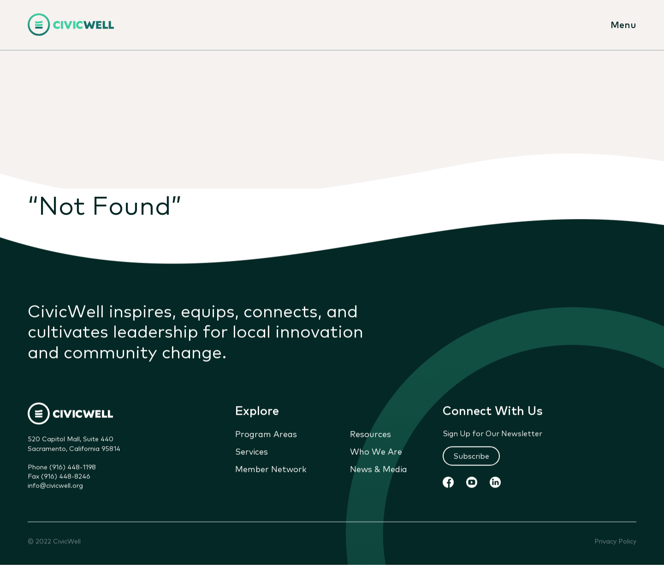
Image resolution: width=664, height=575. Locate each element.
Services (251, 452)
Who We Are (376, 452)
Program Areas (266, 434)
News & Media (378, 469)
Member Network (271, 469)
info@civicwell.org (55, 486)
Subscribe (471, 456)
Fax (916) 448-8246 (59, 476)
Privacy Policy (615, 542)
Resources (370, 434)
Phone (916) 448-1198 (62, 467)
